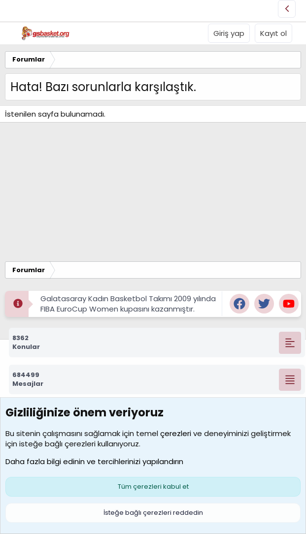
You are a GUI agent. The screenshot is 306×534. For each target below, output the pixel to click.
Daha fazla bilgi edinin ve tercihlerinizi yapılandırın (94, 461)
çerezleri (175, 433)
